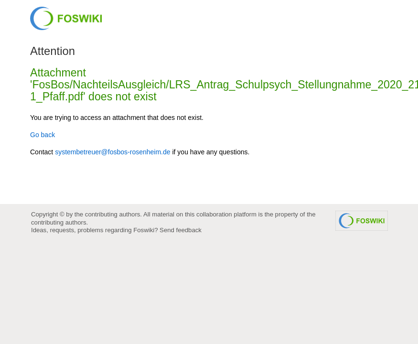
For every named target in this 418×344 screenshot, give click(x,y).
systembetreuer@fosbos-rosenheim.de (112, 152)
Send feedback (181, 230)
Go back (42, 135)
